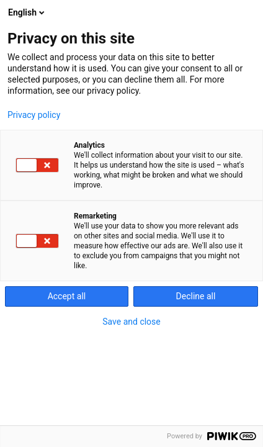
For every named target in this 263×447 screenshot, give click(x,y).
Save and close (131, 322)
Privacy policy (33, 115)
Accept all (67, 296)
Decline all (196, 296)
